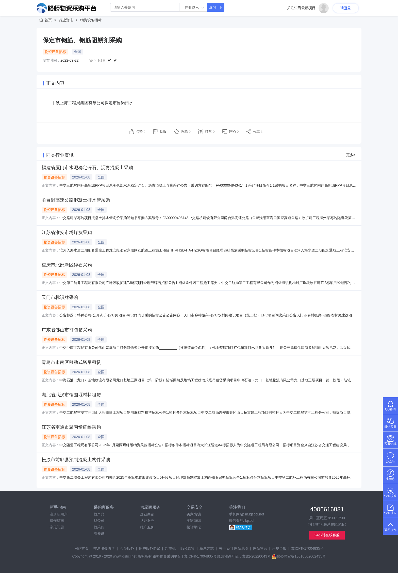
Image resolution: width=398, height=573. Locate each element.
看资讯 (99, 533)
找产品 (99, 514)
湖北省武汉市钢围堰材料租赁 (71, 394)
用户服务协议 (149, 548)
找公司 (99, 520)
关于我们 (226, 548)
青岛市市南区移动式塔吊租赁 (71, 362)
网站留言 (260, 548)
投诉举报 (194, 527)
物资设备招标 (91, 20)
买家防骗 (194, 514)
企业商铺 (147, 514)
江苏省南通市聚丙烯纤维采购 (71, 427)
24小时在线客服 (327, 535)
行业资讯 (66, 20)
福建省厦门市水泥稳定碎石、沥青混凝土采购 (87, 167)
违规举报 (279, 548)
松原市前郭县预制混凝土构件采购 (76, 459)
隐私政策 (187, 548)
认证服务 (147, 520)
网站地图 (241, 548)
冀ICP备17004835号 (307, 548)
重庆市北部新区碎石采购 (67, 264)
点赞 (140, 132)
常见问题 (57, 527)
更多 (350, 155)
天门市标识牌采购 (60, 297)
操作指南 (57, 520)
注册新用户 (59, 514)
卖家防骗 (194, 520)
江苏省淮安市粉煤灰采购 (67, 232)
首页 (48, 20)
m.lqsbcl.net (254, 514)
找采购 (99, 527)
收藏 (186, 132)
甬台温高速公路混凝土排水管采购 (76, 200)
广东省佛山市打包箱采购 (67, 329)
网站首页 (81, 548)
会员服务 (127, 548)
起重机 (170, 548)
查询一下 (215, 7)
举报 (163, 132)
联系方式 (207, 548)
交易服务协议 (104, 548)
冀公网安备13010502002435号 (299, 556)
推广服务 (147, 527)
